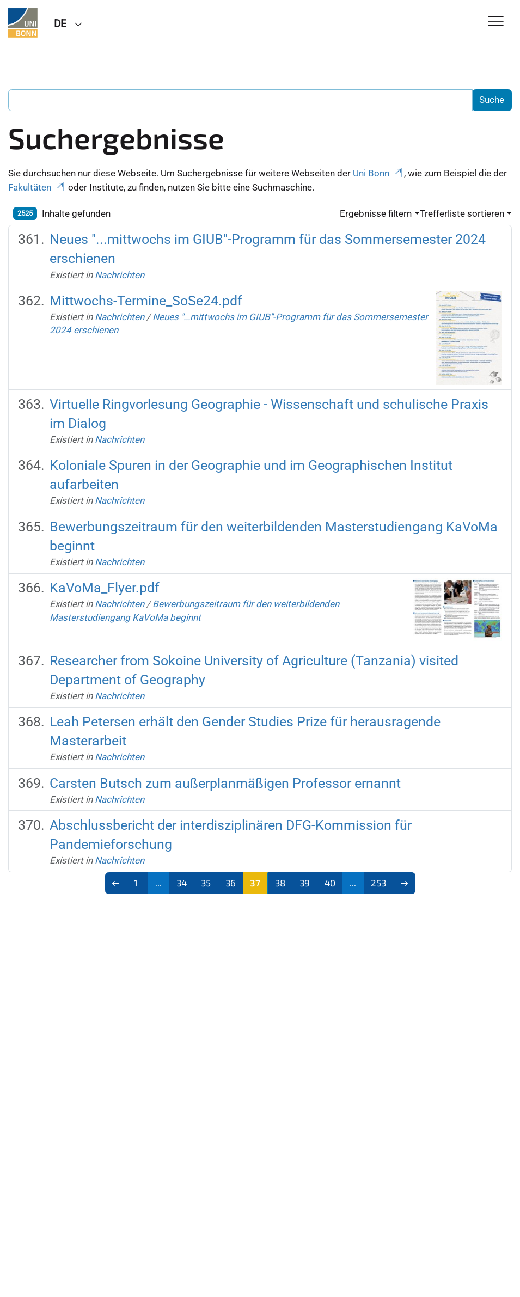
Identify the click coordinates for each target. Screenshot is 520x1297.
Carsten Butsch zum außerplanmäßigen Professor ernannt (225, 783)
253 (378, 882)
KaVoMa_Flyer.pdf (105, 588)
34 (181, 882)
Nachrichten (119, 275)
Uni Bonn (378, 173)
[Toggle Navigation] (496, 22)
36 (230, 882)
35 (206, 882)
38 (280, 882)
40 (330, 882)
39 (304, 882)
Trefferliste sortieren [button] (462, 213)
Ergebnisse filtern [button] (376, 213)
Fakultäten (37, 187)
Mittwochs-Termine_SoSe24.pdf (146, 301)
